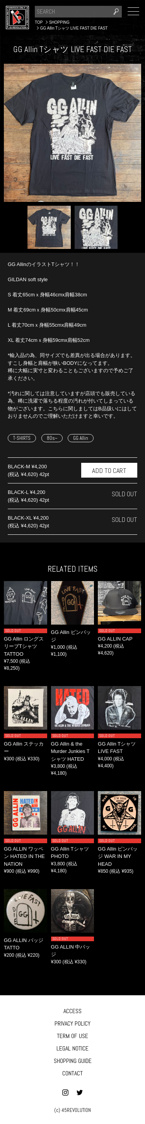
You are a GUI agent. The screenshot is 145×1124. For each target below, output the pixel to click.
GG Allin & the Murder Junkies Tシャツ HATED (70, 751)
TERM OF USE (72, 1036)
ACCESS (72, 1011)
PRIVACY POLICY (72, 1023)
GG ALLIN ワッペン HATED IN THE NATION (24, 856)
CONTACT (72, 1073)
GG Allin (80, 438)
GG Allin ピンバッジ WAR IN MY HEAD (118, 856)
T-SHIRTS (22, 438)
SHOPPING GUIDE (73, 1061)
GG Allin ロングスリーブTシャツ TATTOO (24, 646)
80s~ (52, 438)
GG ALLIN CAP (115, 639)
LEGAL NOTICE (72, 1048)
